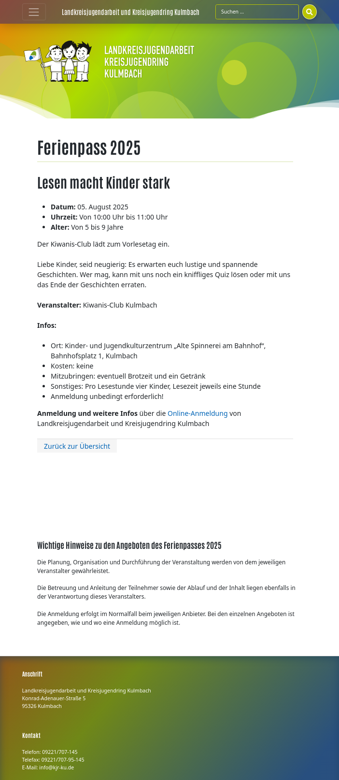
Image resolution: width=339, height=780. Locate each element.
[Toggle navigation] (34, 11)
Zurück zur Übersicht (77, 446)
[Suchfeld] (257, 11)
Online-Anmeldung (198, 413)
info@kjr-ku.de (56, 767)
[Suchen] (309, 11)
